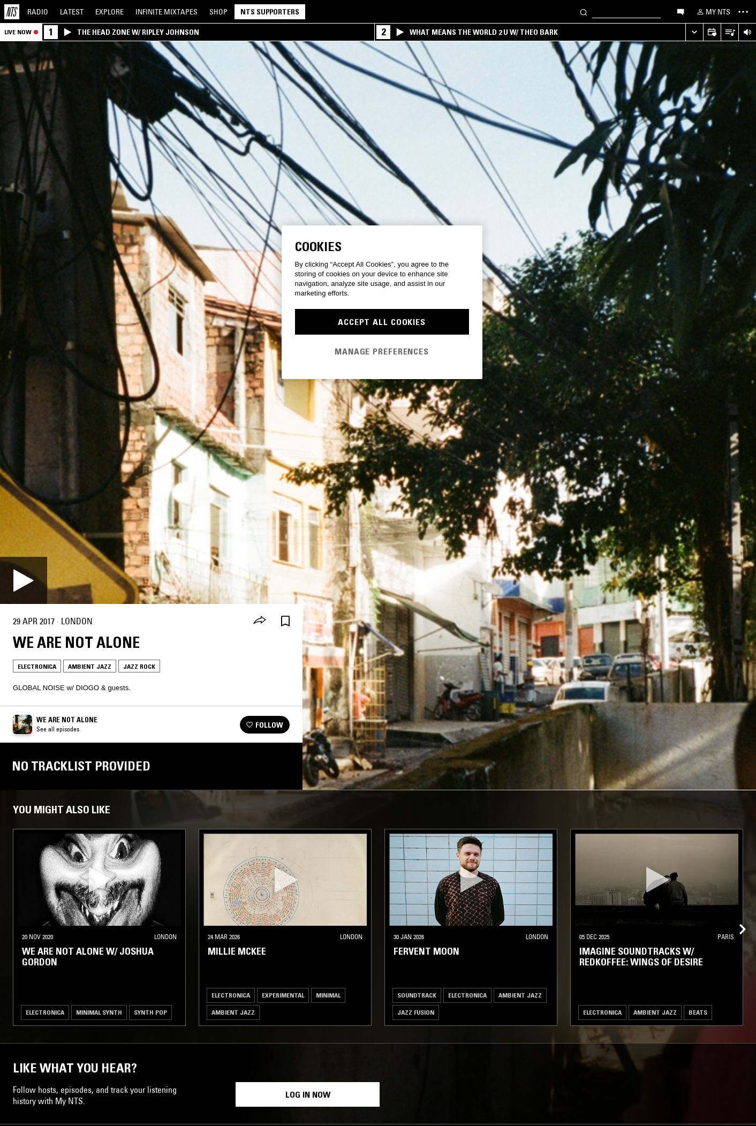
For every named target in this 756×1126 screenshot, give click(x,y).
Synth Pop (150, 1012)
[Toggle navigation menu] (743, 11)
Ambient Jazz (89, 666)
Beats (698, 1012)
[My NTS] (713, 12)
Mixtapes (166, 12)
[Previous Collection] (735, 916)
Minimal (328, 995)
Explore (109, 12)
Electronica (37, 666)
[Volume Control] (747, 32)
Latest (72, 12)
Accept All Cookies (382, 321)
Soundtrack (416, 995)
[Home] (11, 11)
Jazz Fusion (415, 1012)
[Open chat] (680, 11)
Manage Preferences (382, 351)
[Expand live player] (694, 32)
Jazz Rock (139, 666)
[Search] (583, 11)
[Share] (260, 621)
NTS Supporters (269, 12)
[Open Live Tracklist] (729, 32)
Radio (37, 12)
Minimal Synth (99, 1012)
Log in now (307, 1094)
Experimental (283, 995)
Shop (218, 12)
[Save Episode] (285, 621)
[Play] (23, 580)
